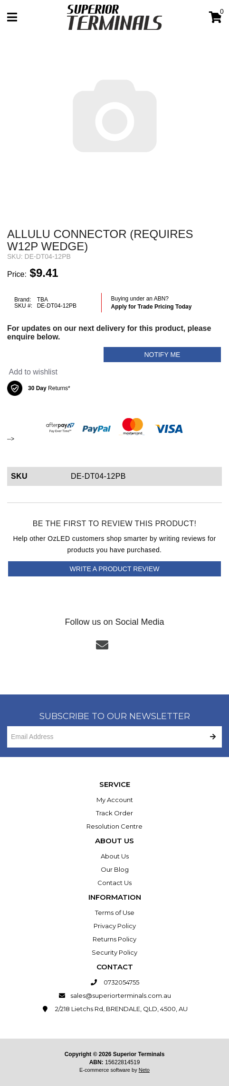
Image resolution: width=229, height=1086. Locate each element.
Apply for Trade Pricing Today (151, 306)
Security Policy (114, 952)
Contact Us (114, 882)
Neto (144, 1070)
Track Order (114, 813)
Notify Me (162, 354)
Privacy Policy (115, 926)
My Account (114, 799)
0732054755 (114, 982)
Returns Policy (114, 939)
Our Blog (115, 869)
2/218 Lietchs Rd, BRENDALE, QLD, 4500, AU (115, 1008)
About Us (115, 856)
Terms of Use (114, 912)
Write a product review (115, 569)
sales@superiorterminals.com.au (114, 995)
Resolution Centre (114, 826)
